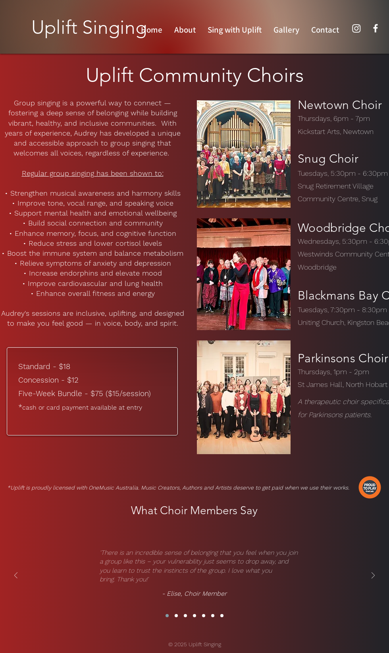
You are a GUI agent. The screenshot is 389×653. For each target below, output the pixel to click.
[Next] (373, 576)
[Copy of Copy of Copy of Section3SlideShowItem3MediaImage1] (185, 615)
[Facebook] (375, 28)
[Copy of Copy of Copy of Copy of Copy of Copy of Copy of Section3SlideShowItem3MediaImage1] (221, 615)
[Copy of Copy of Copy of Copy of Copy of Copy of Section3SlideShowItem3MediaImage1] (212, 615)
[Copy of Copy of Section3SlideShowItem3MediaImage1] (176, 615)
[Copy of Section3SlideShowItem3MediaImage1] (167, 615)
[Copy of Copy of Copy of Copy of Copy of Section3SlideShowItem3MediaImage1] (203, 615)
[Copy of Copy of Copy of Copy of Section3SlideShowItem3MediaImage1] (194, 615)
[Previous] (15, 576)
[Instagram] (356, 28)
